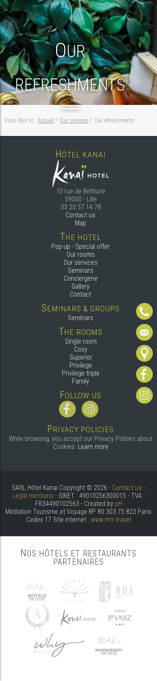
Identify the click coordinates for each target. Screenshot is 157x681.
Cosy (81, 349)
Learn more (93, 447)
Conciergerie (81, 278)
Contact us (80, 215)
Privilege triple (81, 373)
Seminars (80, 270)
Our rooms (81, 254)
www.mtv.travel (111, 520)
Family (80, 381)
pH (118, 504)
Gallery (81, 286)
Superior (80, 357)
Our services (81, 262)
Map (80, 223)
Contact (80, 294)
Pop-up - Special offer (80, 246)
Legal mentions (33, 496)
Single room (81, 341)
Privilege (80, 365)
